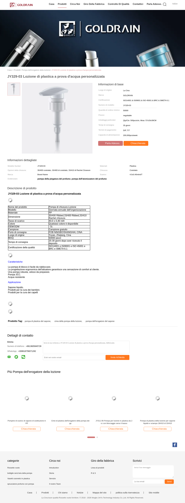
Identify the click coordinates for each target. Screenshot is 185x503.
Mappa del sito (100, 493)
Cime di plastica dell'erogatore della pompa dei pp (70, 422)
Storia (51, 473)
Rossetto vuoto (13, 468)
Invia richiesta (118, 357)
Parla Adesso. (154, 4)
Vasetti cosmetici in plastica (18, 478)
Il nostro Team (55, 484)
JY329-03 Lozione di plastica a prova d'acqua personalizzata (76, 70)
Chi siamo (63, 493)
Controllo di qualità (118, 4)
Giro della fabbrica (94, 4)
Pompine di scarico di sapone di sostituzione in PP (27, 422)
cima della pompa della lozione (68, 321)
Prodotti (62, 4)
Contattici (138, 4)
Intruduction (54, 468)
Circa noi (75, 4)
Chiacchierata (136, 143)
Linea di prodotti (97, 468)
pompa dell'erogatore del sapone (100, 321)
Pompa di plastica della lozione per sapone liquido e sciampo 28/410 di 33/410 (157, 422)
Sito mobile (154, 493)
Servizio (52, 478)
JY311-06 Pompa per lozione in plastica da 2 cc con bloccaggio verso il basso (114, 422)
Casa (51, 4)
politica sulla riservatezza (127, 493)
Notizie (80, 493)
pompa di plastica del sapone (37, 321)
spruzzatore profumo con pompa (20, 484)
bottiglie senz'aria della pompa (19, 473)
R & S (93, 473)
